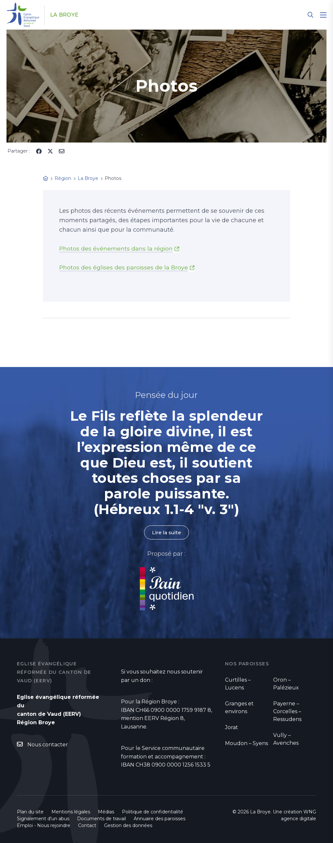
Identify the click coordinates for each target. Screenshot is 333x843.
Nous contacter (47, 745)
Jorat (231, 728)
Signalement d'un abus (43, 819)
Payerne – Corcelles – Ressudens (287, 712)
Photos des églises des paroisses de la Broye (124, 267)
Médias (106, 812)
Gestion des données (128, 825)
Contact (87, 825)
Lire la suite (166, 532)
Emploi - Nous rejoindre (43, 825)
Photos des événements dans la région (116, 248)
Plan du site (30, 812)
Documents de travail (101, 819)
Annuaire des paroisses (159, 819)
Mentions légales (70, 812)
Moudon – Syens (246, 744)
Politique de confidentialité (152, 812)
